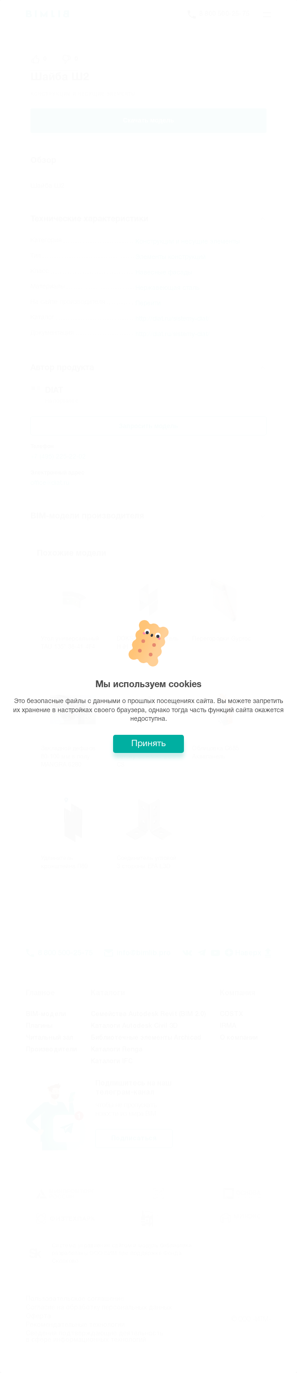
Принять (148, 744)
